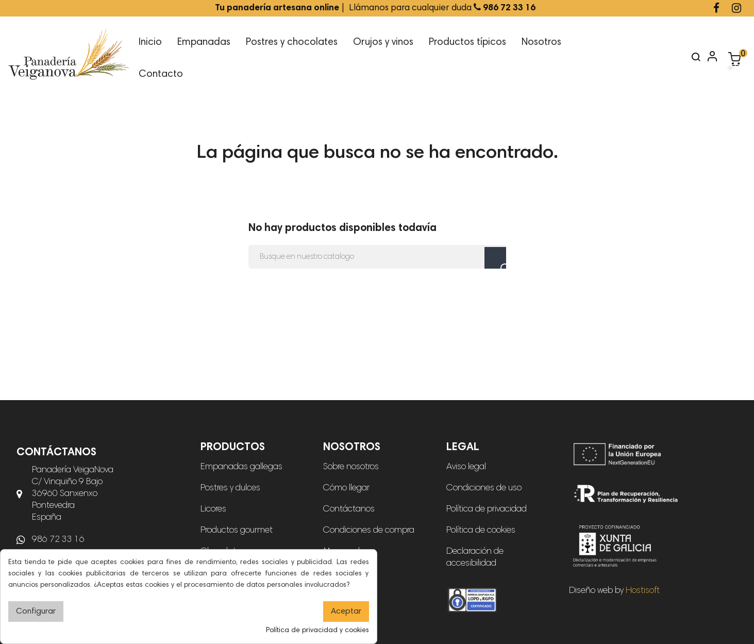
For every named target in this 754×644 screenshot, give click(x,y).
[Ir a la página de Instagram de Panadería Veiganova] (736, 9)
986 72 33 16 (58, 539)
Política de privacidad (486, 509)
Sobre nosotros (351, 467)
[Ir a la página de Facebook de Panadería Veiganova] (716, 9)
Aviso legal (466, 467)
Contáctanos (349, 509)
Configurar (36, 611)
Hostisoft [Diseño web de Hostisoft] (643, 591)
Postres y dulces (230, 488)
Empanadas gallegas (241, 467)
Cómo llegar (346, 488)
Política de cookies (480, 530)
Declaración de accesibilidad (475, 557)
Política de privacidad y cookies (317, 630)
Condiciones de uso (484, 488)
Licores (213, 509)
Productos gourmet (236, 530)
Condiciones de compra (368, 530)
